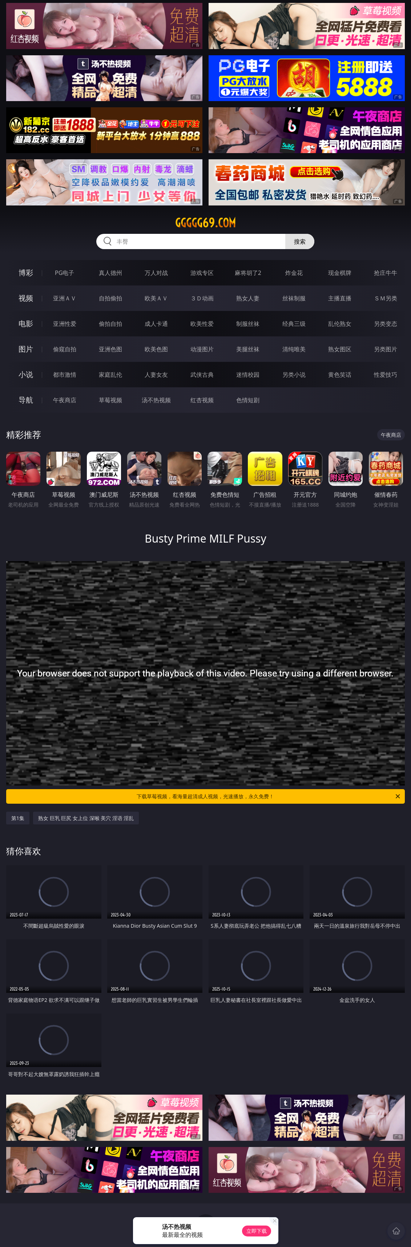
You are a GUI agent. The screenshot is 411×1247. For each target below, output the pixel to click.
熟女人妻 (247, 298)
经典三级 (294, 324)
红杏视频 (202, 400)
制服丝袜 (247, 324)
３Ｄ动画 (202, 298)
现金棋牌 (339, 273)
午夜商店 (64, 400)
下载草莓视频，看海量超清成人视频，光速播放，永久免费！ (269, 796)
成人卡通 (156, 324)
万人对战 (156, 273)
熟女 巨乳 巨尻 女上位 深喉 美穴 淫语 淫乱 (86, 818)
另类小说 (294, 375)
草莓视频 (110, 400)
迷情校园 (247, 375)
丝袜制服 (294, 298)
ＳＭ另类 (385, 298)
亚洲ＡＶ (64, 298)
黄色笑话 (339, 375)
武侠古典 (202, 375)
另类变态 (385, 324)
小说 (26, 374)
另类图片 (385, 349)
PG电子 (64, 273)
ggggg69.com (205, 223)
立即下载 (256, 1230)
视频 (26, 298)
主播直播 (339, 298)
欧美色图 (156, 349)
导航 (26, 400)
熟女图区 (339, 349)
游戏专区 (202, 273)
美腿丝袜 (247, 349)
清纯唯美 (294, 349)
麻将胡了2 (248, 273)
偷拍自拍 (110, 324)
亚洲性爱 (64, 324)
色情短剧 (247, 400)
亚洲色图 (110, 349)
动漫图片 (202, 349)
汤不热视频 (156, 400)
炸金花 (294, 273)
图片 (26, 349)
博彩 (26, 272)
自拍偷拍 (110, 298)
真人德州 (110, 273)
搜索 (300, 241)
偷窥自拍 (64, 349)
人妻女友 (156, 375)
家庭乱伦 (110, 375)
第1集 (17, 818)
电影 (26, 323)
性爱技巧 (385, 375)
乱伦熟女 (339, 324)
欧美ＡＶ (156, 298)
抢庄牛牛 (385, 273)
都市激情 (64, 375)
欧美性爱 (202, 324)
